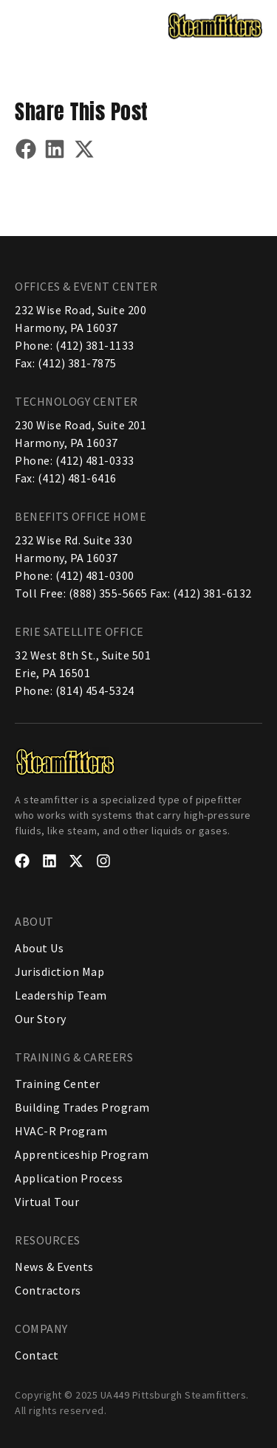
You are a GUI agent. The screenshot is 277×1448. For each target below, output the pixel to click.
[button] (28, 25)
